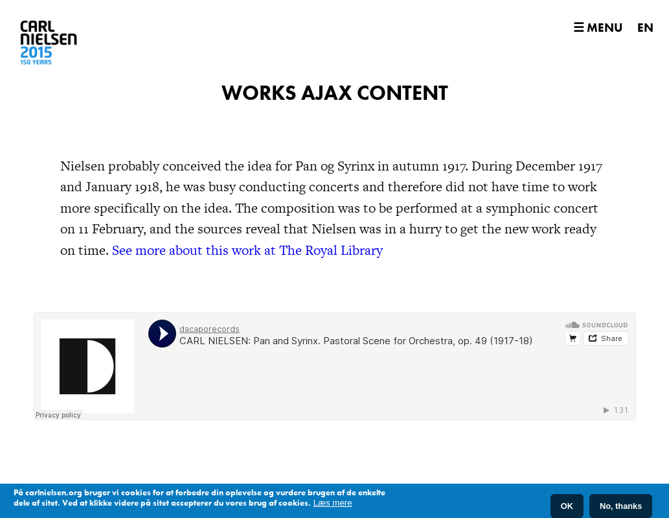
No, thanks (621, 506)
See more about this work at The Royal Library (247, 250)
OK (567, 506)
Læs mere (332, 503)
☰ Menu (597, 27)
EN (645, 27)
